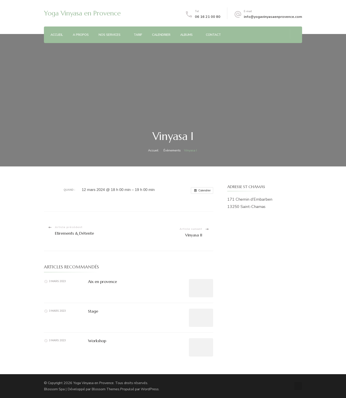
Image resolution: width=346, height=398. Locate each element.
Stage (93, 311)
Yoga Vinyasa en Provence (82, 13)
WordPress (150, 389)
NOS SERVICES (109, 35)
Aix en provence (102, 281)
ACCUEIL (57, 35)
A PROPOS (81, 35)
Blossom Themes (105, 389)
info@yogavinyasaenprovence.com (273, 16)
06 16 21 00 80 (207, 16)
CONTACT (213, 35)
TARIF (138, 35)
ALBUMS (186, 35)
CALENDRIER (161, 35)
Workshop (97, 340)
